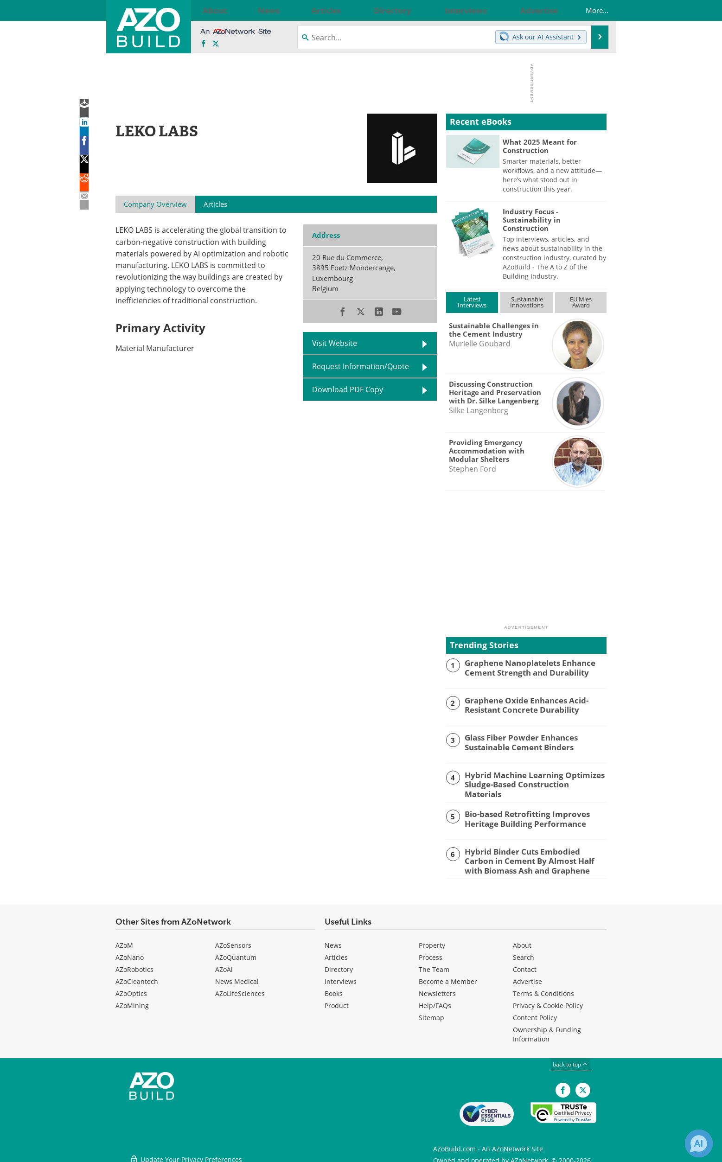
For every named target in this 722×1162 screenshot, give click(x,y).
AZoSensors (233, 942)
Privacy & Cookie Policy (548, 1002)
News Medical (237, 978)
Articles (336, 954)
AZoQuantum (235, 954)
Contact (525, 966)
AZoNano (129, 954)
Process (430, 954)
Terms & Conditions (543, 990)
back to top (570, 1061)
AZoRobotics (134, 966)
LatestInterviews (472, 302)
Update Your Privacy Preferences (185, 1150)
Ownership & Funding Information (547, 1031)
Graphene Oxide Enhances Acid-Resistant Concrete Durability (520, 704)
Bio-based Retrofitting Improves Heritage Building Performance (521, 816)
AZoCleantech (136, 978)
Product (337, 1002)
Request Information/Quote (360, 366)
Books (334, 990)
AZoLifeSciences (240, 990)
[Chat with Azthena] (699, 1143)
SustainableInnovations (526, 302)
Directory (339, 966)
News (333, 942)
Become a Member (448, 978)
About (522, 942)
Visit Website (334, 343)
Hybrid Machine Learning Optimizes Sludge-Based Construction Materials (529, 779)
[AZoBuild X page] (215, 44)
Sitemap (431, 1014)
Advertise (527, 978)
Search (523, 954)
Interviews (341, 978)
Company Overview (155, 204)
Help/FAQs (435, 1002)
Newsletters (437, 990)
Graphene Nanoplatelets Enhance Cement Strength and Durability (524, 666)
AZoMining (132, 1002)
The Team (434, 966)
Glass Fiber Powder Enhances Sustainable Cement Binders (515, 741)
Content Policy (535, 1014)
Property (432, 942)
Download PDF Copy (347, 389)
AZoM (124, 942)
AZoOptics (131, 990)
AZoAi (224, 966)
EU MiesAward (581, 302)
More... (587, 10)
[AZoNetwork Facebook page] (203, 44)
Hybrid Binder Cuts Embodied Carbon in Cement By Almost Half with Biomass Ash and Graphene (535, 857)
